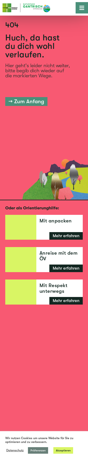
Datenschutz (15, 450)
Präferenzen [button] (38, 450)
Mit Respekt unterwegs (53, 288)
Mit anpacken (55, 221)
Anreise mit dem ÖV (58, 255)
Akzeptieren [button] (63, 450)
